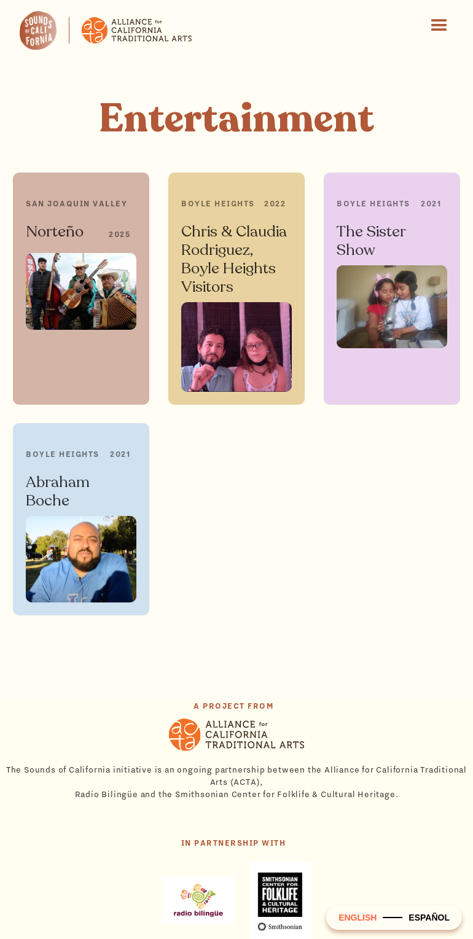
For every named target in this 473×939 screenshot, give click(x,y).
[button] (439, 25)
